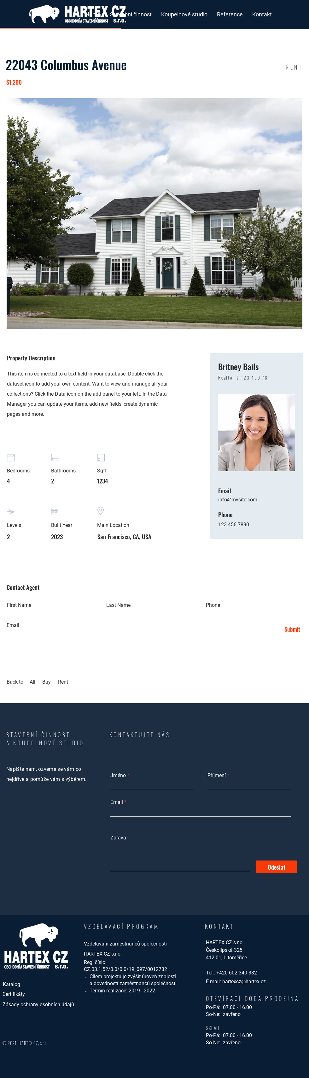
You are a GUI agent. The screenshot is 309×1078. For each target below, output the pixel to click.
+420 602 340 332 (236, 973)
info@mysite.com (237, 500)
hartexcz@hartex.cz (244, 982)
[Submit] (290, 629)
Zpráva (118, 837)
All (32, 682)
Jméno (118, 775)
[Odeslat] (276, 867)
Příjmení (216, 775)
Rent (63, 682)
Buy (46, 682)
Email (116, 802)
